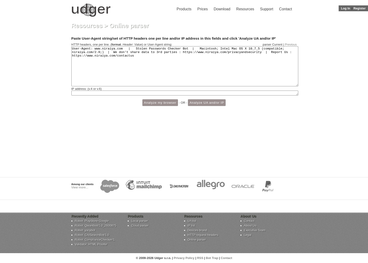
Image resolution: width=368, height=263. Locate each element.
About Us (250, 225)
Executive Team (255, 230)
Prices (202, 9)
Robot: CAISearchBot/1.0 (92, 235)
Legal (248, 235)
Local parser (139, 221)
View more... (79, 187)
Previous (291, 44)
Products (184, 9)
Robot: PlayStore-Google (92, 221)
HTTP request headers (203, 235)
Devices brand (197, 230)
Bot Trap (212, 258)
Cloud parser (140, 225)
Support (266, 9)
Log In (345, 8)
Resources (245, 9)
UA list (192, 221)
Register (359, 8)
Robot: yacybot (85, 230)
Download (222, 9)
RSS (200, 258)
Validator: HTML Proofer (91, 244)
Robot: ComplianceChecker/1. (95, 239)
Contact (285, 9)
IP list (191, 225)
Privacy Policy (184, 258)
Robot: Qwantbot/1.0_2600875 (95, 225)
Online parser (197, 239)
